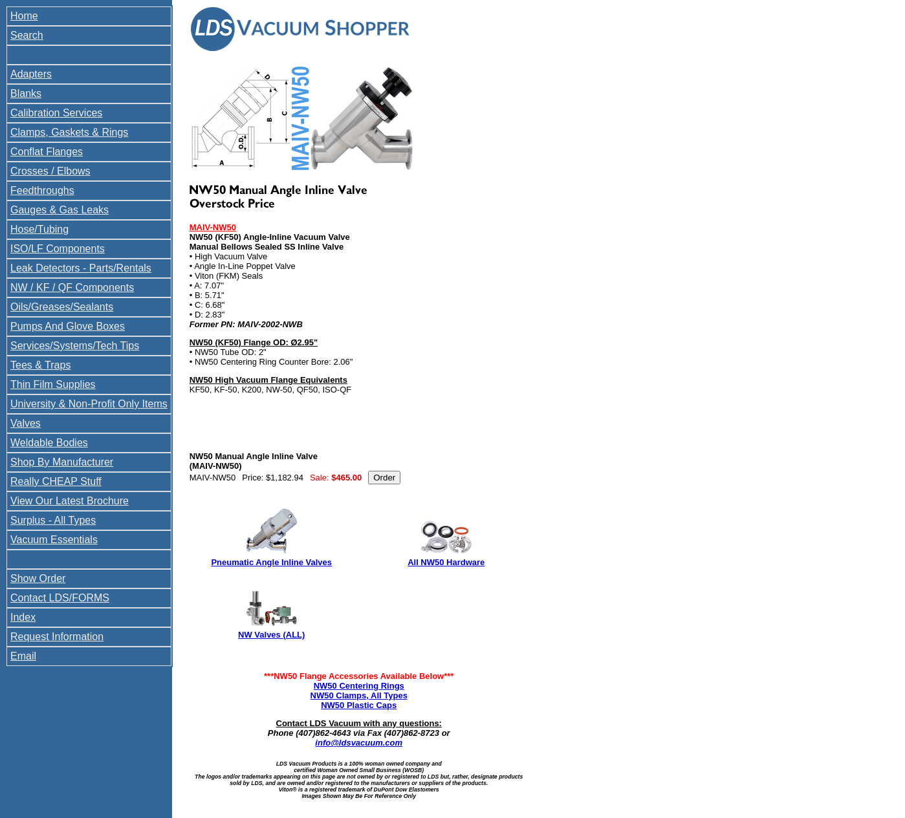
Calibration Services (56, 112)
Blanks (25, 93)
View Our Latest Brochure (69, 500)
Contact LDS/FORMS (59, 597)
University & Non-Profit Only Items (89, 403)
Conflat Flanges (46, 151)
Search (26, 35)
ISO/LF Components (57, 248)
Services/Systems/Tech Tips (74, 345)
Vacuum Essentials (54, 539)
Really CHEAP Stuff (56, 481)
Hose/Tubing (39, 229)
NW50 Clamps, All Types (359, 695)
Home (24, 15)
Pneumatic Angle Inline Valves (271, 562)
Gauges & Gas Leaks (59, 209)
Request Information (57, 636)
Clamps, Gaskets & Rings (69, 132)
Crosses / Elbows (50, 171)
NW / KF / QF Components (72, 287)
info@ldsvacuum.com (358, 743)
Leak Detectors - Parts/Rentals (80, 268)
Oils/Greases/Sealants (61, 306)
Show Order (37, 578)
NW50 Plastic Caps (359, 705)
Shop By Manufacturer (61, 462)
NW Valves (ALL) (271, 635)
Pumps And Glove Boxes (67, 326)
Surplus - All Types (53, 520)
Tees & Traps (40, 365)
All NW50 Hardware (446, 562)
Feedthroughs (42, 190)
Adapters (31, 74)
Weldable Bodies (49, 442)
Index (23, 617)
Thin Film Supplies (53, 384)
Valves (25, 423)
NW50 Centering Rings (359, 686)
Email (23, 656)
